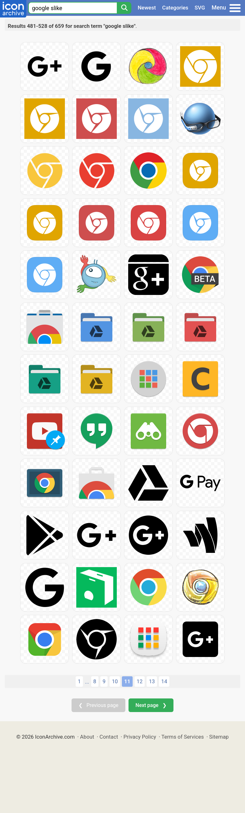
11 (127, 681)
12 (140, 681)
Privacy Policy (139, 737)
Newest (147, 7)
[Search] (124, 8)
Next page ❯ (150, 705)
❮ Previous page (98, 705)
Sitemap (219, 737)
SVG (200, 7)
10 (115, 681)
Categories (175, 7)
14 (164, 681)
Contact (108, 737)
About (87, 737)
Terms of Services (182, 737)
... (87, 682)
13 (152, 681)
